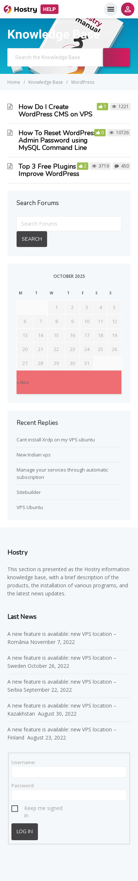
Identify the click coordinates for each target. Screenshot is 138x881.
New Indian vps (34, 454)
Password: (23, 785)
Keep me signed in (43, 809)
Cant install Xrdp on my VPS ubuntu (56, 439)
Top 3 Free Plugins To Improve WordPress (51, 170)
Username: (23, 762)
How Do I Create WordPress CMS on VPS (55, 111)
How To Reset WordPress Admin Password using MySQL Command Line (57, 140)
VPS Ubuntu (30, 507)
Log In (25, 831)
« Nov (23, 382)
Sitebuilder (29, 492)
